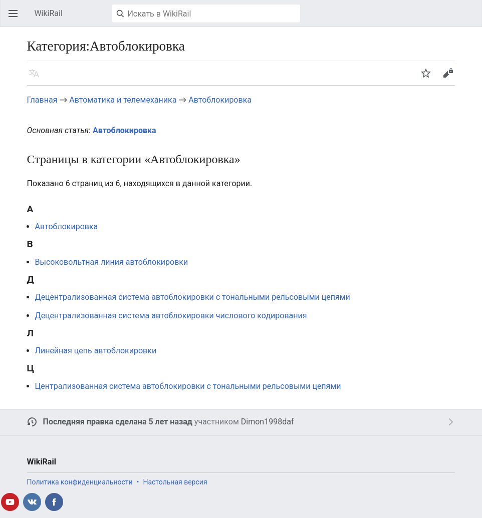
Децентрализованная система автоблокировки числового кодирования (171, 315)
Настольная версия (175, 482)
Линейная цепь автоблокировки (96, 350)
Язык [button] (37, 78)
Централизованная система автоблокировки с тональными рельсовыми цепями (188, 386)
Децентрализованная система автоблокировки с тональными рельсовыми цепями (192, 297)
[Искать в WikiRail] (206, 14)
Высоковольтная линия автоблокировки (111, 262)
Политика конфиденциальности (80, 482)
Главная (42, 100)
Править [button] (451, 78)
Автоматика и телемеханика (122, 100)
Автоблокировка (220, 100)
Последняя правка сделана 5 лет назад (117, 421)
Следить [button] (429, 78)
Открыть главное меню (16, 18)
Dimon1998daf (267, 421)
